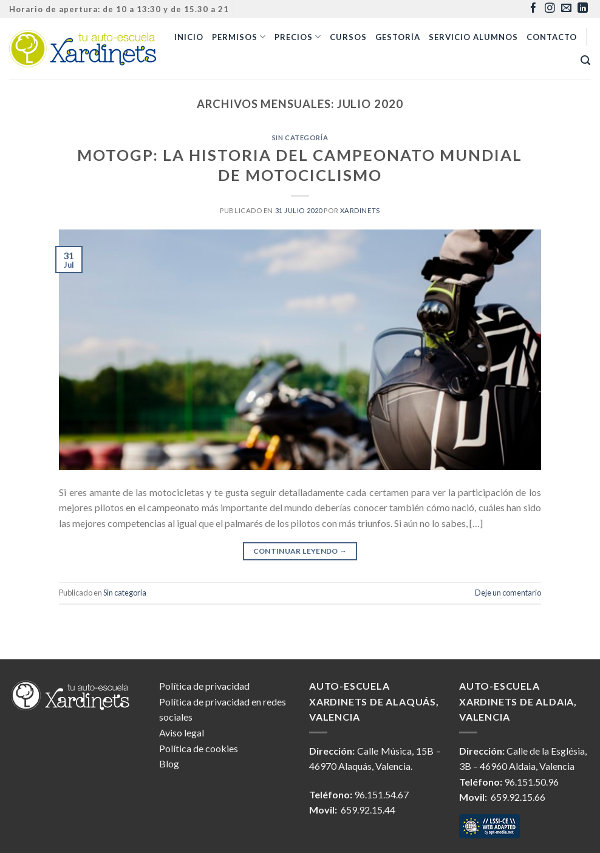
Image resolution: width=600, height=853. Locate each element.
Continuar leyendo (300, 551)
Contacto (552, 37)
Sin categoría (300, 137)
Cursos (348, 37)
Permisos (239, 36)
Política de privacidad (204, 686)
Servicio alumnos (473, 37)
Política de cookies (198, 748)
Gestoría (397, 37)
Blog (169, 763)
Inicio (188, 37)
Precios (297, 36)
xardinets (360, 210)
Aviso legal (181, 732)
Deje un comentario (508, 592)
